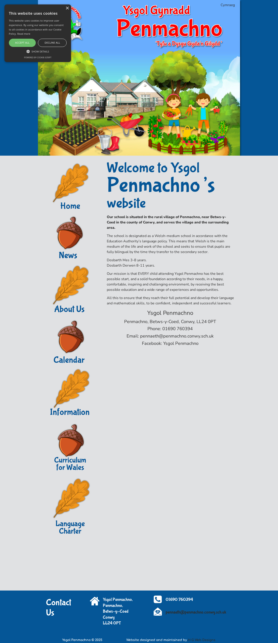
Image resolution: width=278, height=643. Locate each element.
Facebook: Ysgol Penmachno (170, 343)
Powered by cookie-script (38, 57)
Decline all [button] (52, 42)
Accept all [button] (22, 42)
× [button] (67, 8)
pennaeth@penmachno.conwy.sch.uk (196, 612)
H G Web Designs (201, 640)
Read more (23, 33)
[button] (38, 51)
